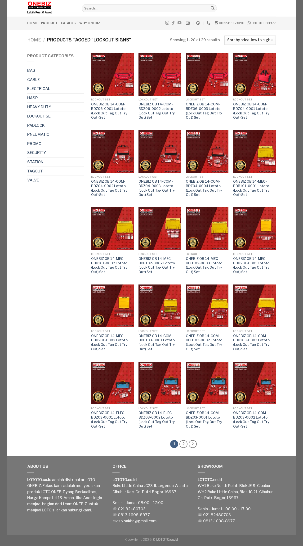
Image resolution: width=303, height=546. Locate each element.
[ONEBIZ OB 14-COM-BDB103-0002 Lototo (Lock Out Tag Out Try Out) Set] (207, 305)
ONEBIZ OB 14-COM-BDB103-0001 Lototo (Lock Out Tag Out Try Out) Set (156, 342)
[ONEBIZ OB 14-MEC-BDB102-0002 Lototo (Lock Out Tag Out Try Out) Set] (159, 228)
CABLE (33, 79)
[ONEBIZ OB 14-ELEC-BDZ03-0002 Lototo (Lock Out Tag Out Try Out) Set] (159, 383)
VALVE (33, 180)
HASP (32, 98)
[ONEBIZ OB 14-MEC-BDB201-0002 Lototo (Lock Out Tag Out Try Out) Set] (112, 305)
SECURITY (36, 152)
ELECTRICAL (38, 88)
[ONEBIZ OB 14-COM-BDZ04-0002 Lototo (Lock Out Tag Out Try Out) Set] (112, 151)
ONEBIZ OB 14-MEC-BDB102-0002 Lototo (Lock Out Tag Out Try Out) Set (156, 265)
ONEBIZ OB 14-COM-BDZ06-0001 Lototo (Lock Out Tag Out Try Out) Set (109, 111)
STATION (35, 162)
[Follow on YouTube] (179, 23)
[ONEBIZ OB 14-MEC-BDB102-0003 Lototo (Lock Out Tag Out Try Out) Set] (207, 228)
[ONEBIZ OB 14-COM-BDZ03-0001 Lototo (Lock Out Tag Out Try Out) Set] (207, 383)
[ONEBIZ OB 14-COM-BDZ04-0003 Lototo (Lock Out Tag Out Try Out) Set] (159, 151)
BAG (31, 70)
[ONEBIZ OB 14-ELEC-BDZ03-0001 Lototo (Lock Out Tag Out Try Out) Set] (112, 383)
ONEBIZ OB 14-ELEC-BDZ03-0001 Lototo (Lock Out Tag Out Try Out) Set (109, 419)
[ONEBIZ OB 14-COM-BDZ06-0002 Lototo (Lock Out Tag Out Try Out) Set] (159, 74)
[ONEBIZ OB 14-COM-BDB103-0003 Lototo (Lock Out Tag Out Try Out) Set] (254, 305)
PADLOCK (36, 125)
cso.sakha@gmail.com (136, 521)
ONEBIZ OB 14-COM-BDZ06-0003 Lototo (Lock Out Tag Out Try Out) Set (204, 111)
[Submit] (213, 8)
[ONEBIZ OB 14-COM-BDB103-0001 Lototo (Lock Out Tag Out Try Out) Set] (159, 305)
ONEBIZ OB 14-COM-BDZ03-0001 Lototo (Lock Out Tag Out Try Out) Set (204, 419)
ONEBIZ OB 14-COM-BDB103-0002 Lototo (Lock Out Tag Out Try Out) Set (204, 342)
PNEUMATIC (38, 134)
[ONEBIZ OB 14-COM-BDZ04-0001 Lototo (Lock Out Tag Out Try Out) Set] (254, 74)
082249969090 (231, 23)
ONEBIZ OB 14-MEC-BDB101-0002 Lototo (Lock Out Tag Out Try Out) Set (109, 265)
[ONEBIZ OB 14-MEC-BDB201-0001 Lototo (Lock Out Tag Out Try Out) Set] (254, 228)
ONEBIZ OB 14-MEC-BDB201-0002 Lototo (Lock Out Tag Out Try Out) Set (109, 342)
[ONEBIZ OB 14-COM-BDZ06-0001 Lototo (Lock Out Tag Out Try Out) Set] (112, 74)
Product (49, 23)
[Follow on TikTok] (173, 23)
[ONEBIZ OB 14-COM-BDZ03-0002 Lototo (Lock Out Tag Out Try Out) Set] (254, 383)
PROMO (34, 143)
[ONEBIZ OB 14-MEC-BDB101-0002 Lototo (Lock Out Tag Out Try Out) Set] (112, 228)
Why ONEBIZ (89, 23)
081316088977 (264, 23)
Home (32, 23)
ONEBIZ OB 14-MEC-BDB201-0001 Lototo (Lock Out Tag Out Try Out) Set (251, 265)
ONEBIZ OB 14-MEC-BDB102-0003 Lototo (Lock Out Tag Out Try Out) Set (204, 265)
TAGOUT (35, 171)
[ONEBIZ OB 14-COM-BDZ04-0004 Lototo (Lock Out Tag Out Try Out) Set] (207, 151)
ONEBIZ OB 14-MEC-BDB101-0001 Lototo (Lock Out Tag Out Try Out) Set (251, 188)
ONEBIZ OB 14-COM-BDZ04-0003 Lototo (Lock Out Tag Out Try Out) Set (156, 188)
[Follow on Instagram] (167, 23)
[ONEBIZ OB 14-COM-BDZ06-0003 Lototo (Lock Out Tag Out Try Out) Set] (207, 74)
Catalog (68, 23)
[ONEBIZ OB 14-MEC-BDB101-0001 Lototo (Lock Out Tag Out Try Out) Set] (254, 151)
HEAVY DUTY (39, 107)
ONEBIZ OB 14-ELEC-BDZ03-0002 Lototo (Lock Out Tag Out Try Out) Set (156, 419)
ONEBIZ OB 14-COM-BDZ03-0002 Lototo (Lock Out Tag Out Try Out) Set (251, 419)
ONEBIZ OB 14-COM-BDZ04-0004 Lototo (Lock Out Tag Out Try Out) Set (204, 188)
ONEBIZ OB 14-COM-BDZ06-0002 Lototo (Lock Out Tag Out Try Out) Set (156, 111)
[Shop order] (250, 40)
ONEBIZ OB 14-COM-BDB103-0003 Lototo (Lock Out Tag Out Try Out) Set (251, 342)
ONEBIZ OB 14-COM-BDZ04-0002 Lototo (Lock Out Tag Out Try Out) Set (109, 188)
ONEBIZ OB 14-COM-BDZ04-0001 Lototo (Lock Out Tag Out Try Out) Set (251, 111)
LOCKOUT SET (40, 116)
